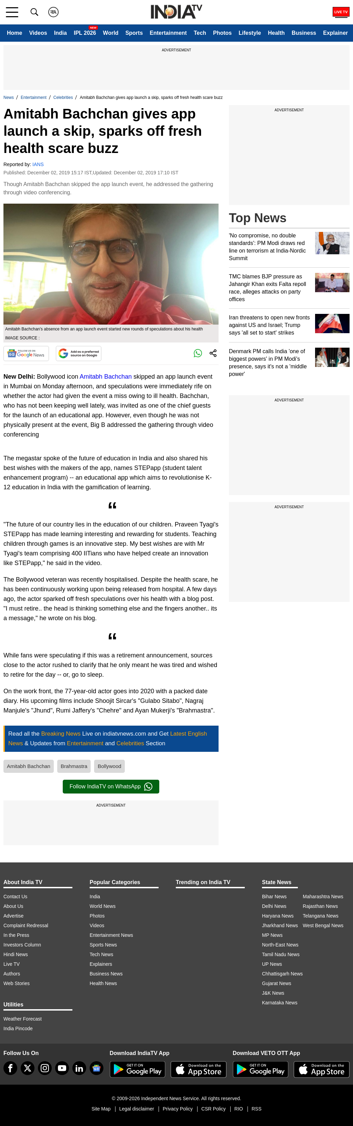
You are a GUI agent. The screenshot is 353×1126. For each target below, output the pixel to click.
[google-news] (96, 1068)
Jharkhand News (280, 925)
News (8, 97)
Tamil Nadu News (281, 954)
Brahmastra (74, 766)
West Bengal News (323, 925)
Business (304, 33)
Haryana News (278, 916)
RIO (238, 1109)
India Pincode (18, 1028)
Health (276, 33)
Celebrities (63, 97)
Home (14, 33)
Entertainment (168, 33)
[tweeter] (27, 1068)
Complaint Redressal (25, 925)
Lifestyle (250, 33)
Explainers (101, 964)
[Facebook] (10, 1068)
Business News (106, 973)
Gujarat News (276, 983)
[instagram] (45, 1068)
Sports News (103, 945)
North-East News (280, 945)
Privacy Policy (178, 1109)
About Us (13, 906)
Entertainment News (111, 935)
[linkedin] (79, 1068)
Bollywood (109, 766)
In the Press (16, 935)
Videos (38, 33)
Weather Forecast (22, 1019)
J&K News (273, 993)
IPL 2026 (85, 33)
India (60, 33)
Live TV (11, 964)
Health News (103, 983)
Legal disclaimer (136, 1109)
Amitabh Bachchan (106, 376)
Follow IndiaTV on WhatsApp (111, 786)
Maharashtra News (323, 896)
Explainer (335, 33)
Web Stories (16, 983)
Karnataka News (279, 1002)
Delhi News (274, 906)
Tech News (101, 954)
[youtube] (62, 1068)
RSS (257, 1109)
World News (102, 906)
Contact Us (15, 896)
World (111, 33)
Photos (222, 33)
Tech (200, 33)
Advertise (13, 916)
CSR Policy (213, 1109)
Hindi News (15, 954)
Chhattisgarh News (282, 973)
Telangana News (321, 916)
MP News (272, 935)
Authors (11, 973)
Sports (134, 33)
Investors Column (22, 945)
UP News (272, 964)
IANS (38, 164)
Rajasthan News (320, 906)
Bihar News (274, 896)
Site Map (100, 1109)
